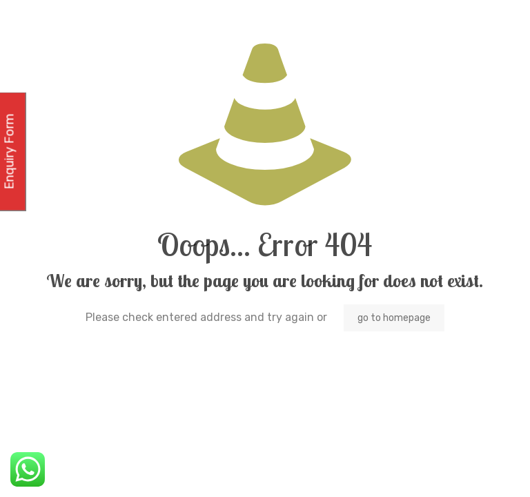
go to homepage (394, 318)
